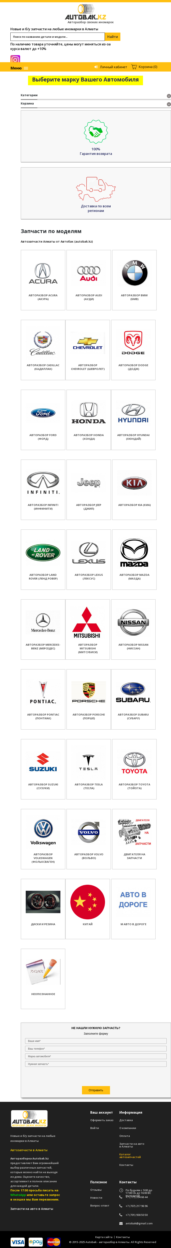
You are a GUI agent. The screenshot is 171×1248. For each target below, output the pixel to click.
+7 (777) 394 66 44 (137, 1195)
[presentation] (50, 166)
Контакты (126, 1163)
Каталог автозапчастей (130, 1153)
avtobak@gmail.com (139, 1221)
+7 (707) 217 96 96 (137, 1204)
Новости (96, 1195)
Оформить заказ (101, 1118)
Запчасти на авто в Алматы (131, 1143)
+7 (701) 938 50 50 (137, 1213)
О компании (127, 1126)
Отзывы (96, 1187)
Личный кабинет (113, 67)
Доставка (126, 1118)
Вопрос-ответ (99, 1203)
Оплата (124, 1134)
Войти (94, 1126)
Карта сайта (103, 1235)
